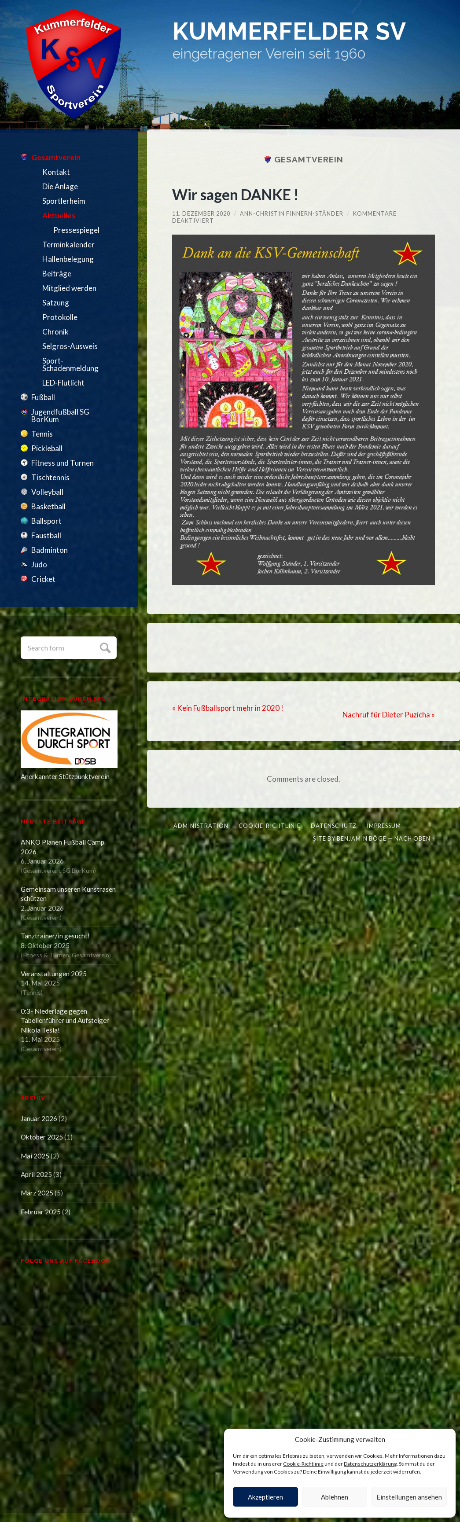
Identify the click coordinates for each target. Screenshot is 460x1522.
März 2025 (37, 1193)
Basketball (48, 506)
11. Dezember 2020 (201, 213)
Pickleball (47, 448)
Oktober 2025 (42, 1137)
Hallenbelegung (68, 259)
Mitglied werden (69, 288)
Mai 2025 (35, 1156)
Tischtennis (50, 477)
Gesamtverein (56, 157)
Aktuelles (58, 215)
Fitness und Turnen (62, 462)
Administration (200, 825)
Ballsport (46, 521)
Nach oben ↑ (414, 838)
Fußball (43, 397)
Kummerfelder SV (296, 32)
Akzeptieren (265, 1497)
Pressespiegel (76, 230)
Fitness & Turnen (45, 955)
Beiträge (56, 273)
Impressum (384, 825)
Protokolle (59, 317)
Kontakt (56, 171)
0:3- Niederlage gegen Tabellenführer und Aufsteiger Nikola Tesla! (65, 1020)
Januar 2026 (39, 1118)
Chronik (55, 331)
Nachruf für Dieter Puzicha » (388, 714)
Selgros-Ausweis (70, 346)
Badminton (49, 550)
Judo (39, 564)
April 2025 (36, 1174)
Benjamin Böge (361, 838)
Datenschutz (334, 825)
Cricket (43, 579)
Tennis (42, 433)
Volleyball (47, 491)
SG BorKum (78, 870)
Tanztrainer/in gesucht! (55, 936)
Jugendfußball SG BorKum (60, 415)
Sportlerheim (63, 201)
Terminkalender (68, 244)
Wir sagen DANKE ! (237, 194)
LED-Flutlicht (63, 382)
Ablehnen (334, 1497)
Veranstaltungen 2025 (54, 974)
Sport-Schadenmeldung (70, 364)
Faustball (46, 535)
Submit (104, 647)
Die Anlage (60, 186)
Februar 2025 (41, 1212)
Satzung (55, 302)
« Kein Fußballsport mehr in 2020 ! (227, 708)
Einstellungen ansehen (409, 1497)
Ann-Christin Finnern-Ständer (291, 213)
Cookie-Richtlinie (303, 1463)
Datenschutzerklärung (370, 1463)
